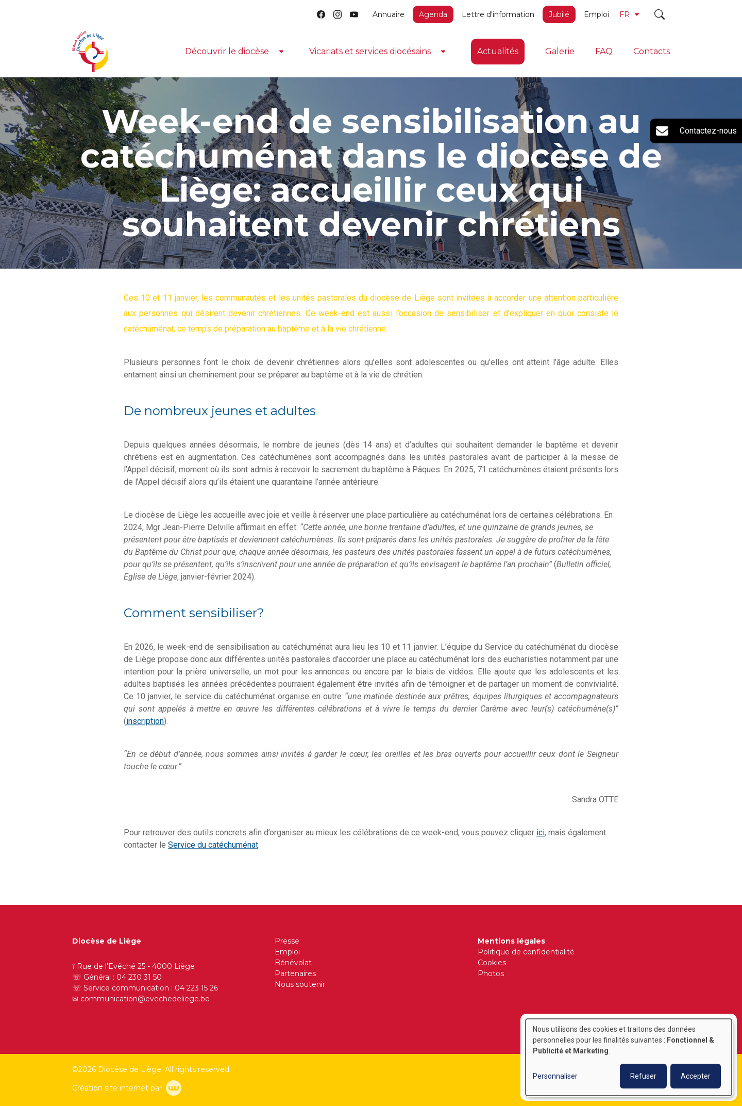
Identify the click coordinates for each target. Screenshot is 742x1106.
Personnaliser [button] (555, 1076)
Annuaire (388, 14)
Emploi (596, 14)
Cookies (492, 962)
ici (540, 833)
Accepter (696, 1076)
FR (629, 14)
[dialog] (629, 1057)
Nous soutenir (300, 984)
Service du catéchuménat (213, 845)
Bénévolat (293, 962)
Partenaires (295, 973)
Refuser (643, 1076)
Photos (491, 973)
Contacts (651, 51)
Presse (287, 941)
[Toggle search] (659, 14)
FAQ (604, 51)
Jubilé (559, 14)
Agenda (433, 14)
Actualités (497, 51)
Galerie (560, 51)
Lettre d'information (498, 14)
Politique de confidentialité (526, 951)
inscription (145, 722)
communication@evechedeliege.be (145, 998)
